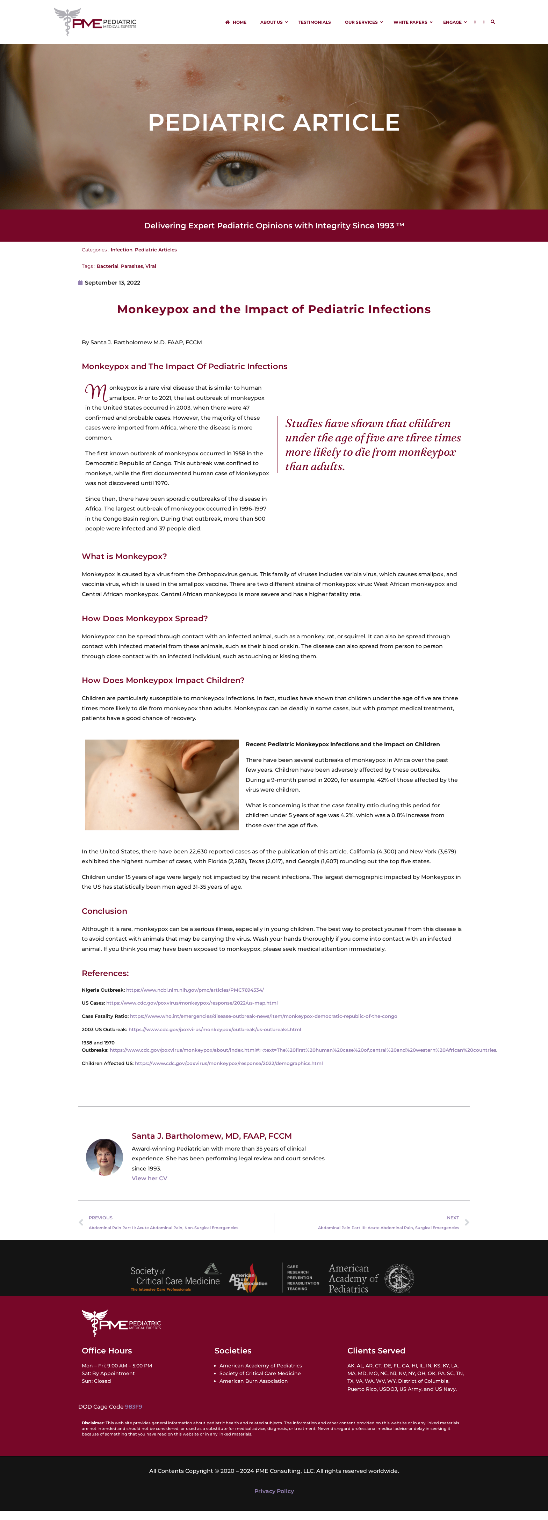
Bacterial (107, 275)
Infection (121, 259)
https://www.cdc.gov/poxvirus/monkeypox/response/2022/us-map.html (192, 1012)
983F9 (133, 1416)
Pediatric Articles (156, 259)
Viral (150, 275)
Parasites (132, 275)
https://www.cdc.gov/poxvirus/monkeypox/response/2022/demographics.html (229, 1072)
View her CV (149, 1187)
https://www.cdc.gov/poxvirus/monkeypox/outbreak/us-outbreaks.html (215, 1038)
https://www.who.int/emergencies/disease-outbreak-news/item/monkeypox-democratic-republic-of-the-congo (263, 1025)
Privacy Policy (274, 1500)
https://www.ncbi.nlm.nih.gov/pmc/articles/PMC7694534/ (195, 999)
